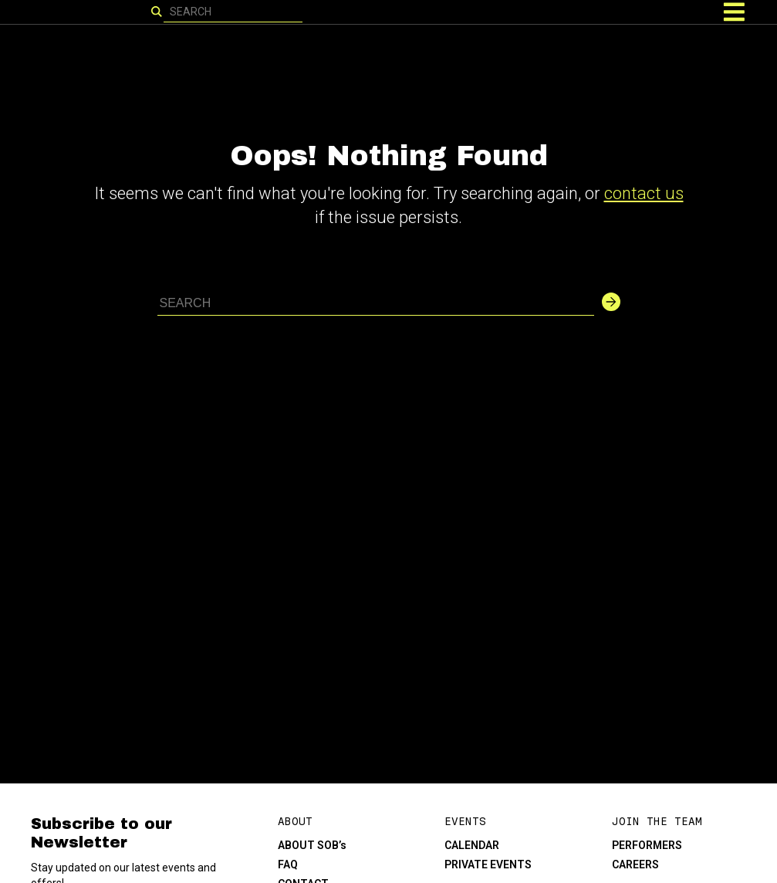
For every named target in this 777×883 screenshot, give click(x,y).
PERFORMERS (647, 845)
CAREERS (635, 864)
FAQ (288, 864)
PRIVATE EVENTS (488, 864)
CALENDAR (471, 845)
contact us (644, 193)
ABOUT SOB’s (312, 845)
